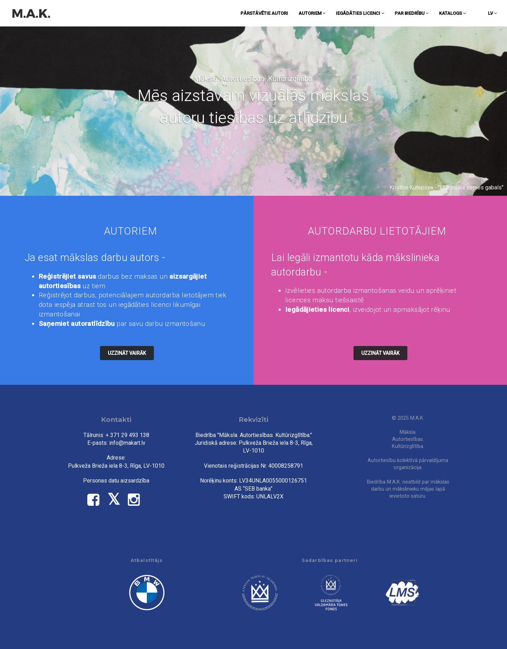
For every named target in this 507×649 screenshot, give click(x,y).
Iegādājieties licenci (317, 309)
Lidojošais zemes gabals (471, 187)
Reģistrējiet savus (67, 276)
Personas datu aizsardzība (116, 480)
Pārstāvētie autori (264, 13)
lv (492, 13)
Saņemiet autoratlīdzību (77, 324)
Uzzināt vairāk (127, 353)
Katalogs (452, 13)
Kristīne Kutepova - (413, 187)
